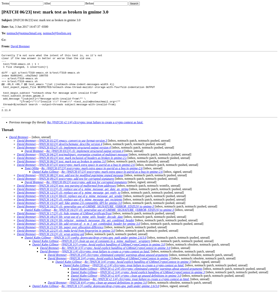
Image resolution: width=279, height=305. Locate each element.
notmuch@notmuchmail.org (24, 33)
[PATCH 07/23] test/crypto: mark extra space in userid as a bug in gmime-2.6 (87, 177)
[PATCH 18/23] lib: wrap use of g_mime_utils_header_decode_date (81, 229)
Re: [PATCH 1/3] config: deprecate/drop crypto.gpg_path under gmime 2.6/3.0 (110, 298)
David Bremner (20, 46)
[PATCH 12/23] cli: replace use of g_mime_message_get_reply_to (80, 204)
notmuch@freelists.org (57, 33)
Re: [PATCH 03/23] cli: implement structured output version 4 (85, 163)
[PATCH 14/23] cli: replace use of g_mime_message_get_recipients (80, 211)
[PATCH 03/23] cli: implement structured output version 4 (75, 159)
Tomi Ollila (32, 180)
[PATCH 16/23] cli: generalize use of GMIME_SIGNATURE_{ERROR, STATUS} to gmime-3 (96, 218)
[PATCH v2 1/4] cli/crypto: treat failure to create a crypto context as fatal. (138, 277)
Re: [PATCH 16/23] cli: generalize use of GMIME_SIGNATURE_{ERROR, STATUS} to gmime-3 (114, 222)
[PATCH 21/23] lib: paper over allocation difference (71, 239)
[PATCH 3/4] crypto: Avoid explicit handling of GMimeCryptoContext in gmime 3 (120, 270)
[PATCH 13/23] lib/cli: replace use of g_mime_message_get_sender (81, 208)
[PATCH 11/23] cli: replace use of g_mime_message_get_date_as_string (84, 201)
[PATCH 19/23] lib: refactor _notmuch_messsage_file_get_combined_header (86, 232)
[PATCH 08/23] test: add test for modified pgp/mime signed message (81, 187)
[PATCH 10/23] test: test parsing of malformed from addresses (77, 197)
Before (89, 3)
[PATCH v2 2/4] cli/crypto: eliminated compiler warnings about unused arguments (151, 280)
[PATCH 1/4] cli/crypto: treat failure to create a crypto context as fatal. (106, 263)
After (47, 3)
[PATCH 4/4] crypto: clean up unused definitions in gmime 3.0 (108, 294)
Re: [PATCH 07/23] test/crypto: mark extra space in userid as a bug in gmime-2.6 (92, 180)
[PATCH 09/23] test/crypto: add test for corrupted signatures (76, 190)
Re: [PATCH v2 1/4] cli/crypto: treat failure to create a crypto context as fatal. (95, 134)
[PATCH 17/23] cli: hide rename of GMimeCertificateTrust (75, 225)
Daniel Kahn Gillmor (45, 184)
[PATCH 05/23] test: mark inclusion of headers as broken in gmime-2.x (83, 170)
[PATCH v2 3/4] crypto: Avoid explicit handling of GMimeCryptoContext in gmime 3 (152, 284)
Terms (5, 3)
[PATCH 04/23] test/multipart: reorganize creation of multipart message (83, 166)
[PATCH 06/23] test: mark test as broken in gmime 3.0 (72, 173)
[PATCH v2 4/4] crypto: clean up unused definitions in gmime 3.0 (140, 287)
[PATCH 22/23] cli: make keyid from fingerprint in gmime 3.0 (77, 242)
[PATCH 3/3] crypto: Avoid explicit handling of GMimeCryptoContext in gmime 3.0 (113, 256)
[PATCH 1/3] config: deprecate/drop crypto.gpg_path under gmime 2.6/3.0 (100, 249)
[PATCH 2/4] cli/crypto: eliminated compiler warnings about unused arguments (119, 267)
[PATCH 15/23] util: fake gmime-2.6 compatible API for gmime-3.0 (80, 215)
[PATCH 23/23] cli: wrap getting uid (61, 246)
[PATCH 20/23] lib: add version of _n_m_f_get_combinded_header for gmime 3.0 (89, 235)
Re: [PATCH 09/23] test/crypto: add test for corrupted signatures (86, 194)
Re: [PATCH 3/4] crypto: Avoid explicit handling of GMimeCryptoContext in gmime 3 (138, 274)
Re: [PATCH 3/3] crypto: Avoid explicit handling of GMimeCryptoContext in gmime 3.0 (116, 260)
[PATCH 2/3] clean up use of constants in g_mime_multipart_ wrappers (105, 253)
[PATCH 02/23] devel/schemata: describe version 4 (70, 156)
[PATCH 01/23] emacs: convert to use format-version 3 (73, 152)
